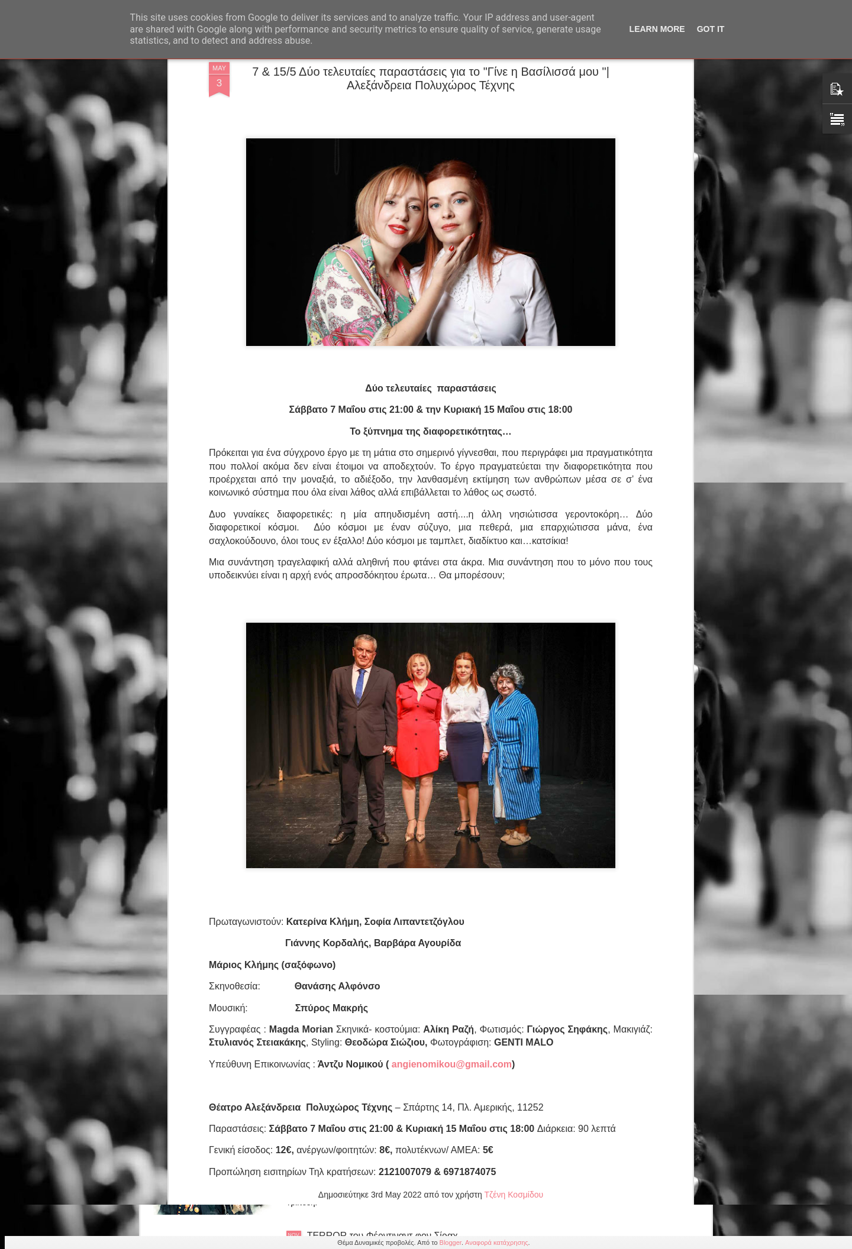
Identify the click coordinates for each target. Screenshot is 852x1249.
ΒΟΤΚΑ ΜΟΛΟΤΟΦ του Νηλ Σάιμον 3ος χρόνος (408, 1101)
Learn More (657, 29)
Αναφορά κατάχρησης (496, 1242)
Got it (711, 29)
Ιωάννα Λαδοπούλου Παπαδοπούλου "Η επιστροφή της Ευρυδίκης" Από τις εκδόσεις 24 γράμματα (414, 972)
